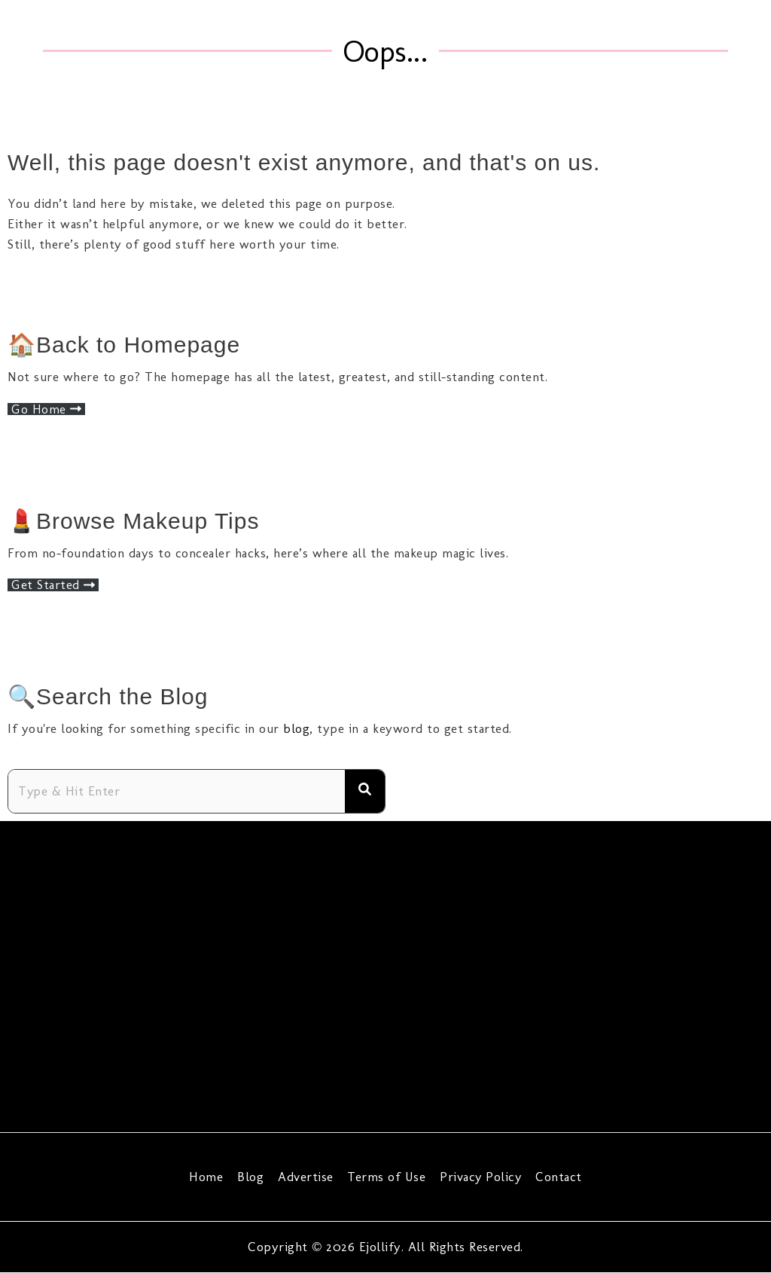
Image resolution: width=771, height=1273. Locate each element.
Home (209, 1176)
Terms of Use (385, 1176)
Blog (252, 1176)
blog (296, 728)
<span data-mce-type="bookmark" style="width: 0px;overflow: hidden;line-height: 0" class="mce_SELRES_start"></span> (385, 973)
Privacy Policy (478, 1176)
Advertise (306, 1176)
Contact (556, 1176)
